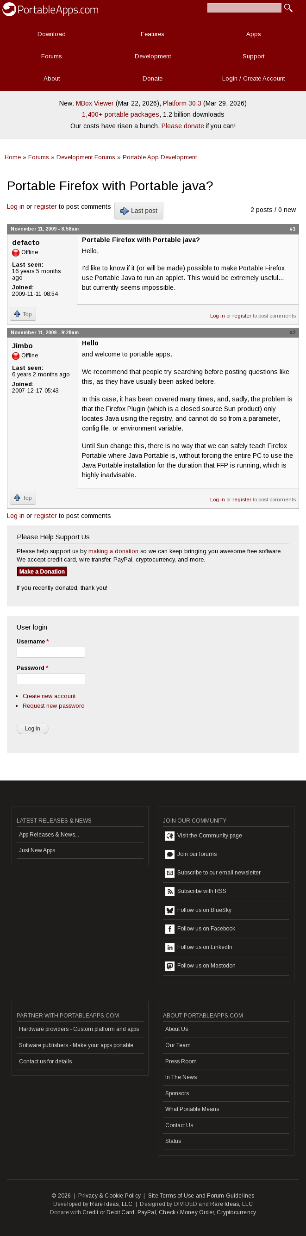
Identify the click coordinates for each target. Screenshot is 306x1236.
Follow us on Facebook (200, 929)
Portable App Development (160, 157)
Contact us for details (45, 1061)
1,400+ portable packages (120, 114)
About (52, 78)
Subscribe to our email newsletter (213, 873)
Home (13, 157)
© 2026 (61, 1195)
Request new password (54, 705)
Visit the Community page (203, 836)
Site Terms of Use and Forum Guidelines (201, 1195)
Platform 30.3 (182, 103)
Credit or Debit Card (108, 1212)
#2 (292, 332)
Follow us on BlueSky (198, 910)
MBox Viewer (95, 103)
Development (153, 56)
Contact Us (179, 1125)
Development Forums (85, 157)
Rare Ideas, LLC (111, 1204)
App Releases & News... (49, 834)
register (45, 206)
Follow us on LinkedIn (198, 947)
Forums (51, 56)
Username (33, 641)
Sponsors (177, 1093)
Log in (16, 206)
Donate (152, 78)
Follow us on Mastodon (200, 966)
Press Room (181, 1061)
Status (173, 1141)
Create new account (49, 696)
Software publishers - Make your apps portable (76, 1045)
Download (51, 34)
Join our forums (191, 854)
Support (253, 56)
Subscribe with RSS (195, 891)
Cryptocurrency (236, 1212)
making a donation (113, 551)
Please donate (183, 126)
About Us (176, 1029)
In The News (181, 1077)
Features (152, 34)
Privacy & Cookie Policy (109, 1195)
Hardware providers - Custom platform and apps (79, 1029)
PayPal (146, 1212)
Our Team (178, 1045)
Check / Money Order (186, 1212)
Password (32, 668)
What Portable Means (192, 1109)
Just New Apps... (39, 850)
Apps (253, 34)
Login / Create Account (253, 78)
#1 (292, 228)
